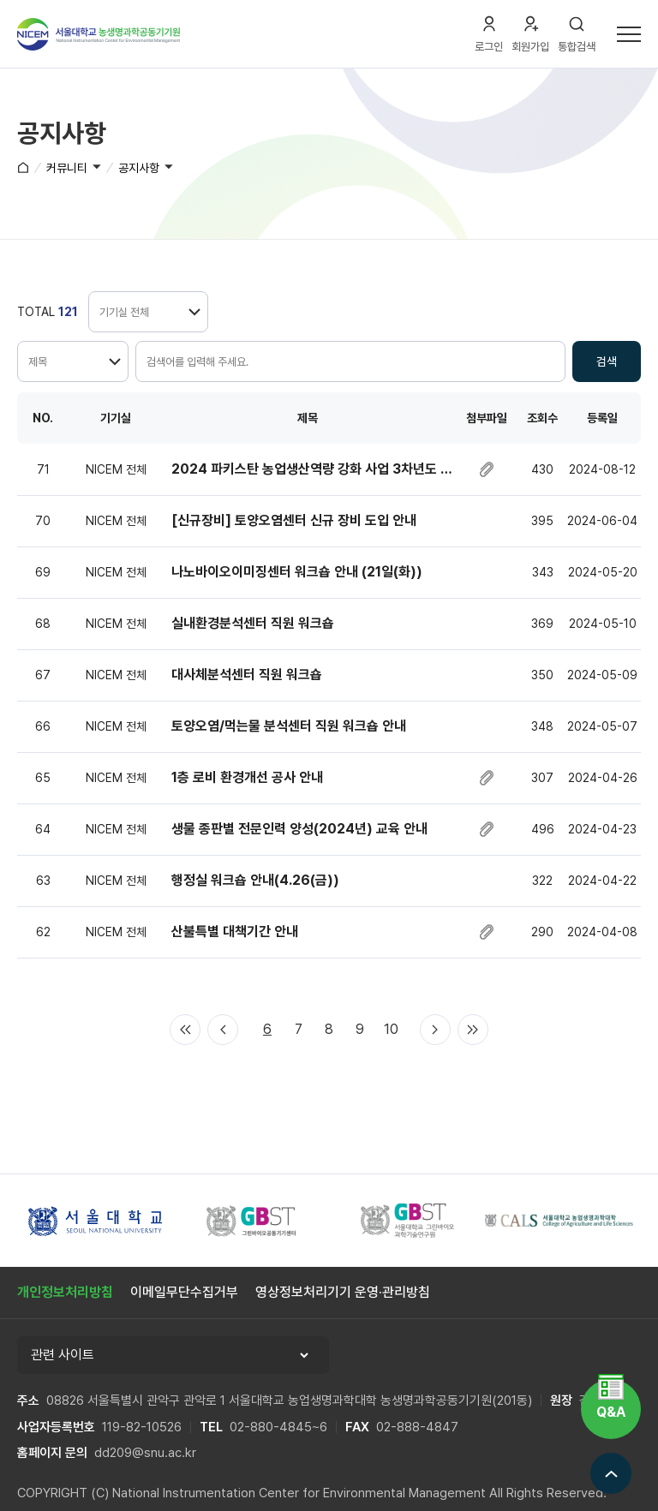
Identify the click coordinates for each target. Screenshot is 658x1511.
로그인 (489, 46)
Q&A (610, 1412)
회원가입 (530, 46)
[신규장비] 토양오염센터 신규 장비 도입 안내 (293, 520)
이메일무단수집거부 (184, 1292)
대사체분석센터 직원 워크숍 (246, 674)
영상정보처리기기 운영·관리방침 (342, 1292)
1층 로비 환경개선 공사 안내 (247, 777)
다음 (435, 1029)
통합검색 (576, 46)
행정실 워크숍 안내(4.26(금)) (255, 880)
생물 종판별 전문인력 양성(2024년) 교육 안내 (299, 829)
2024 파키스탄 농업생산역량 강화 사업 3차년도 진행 (311, 469)
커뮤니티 (66, 168)
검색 (606, 361)
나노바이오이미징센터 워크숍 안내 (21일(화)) (296, 572)
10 (391, 1029)
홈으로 (23, 167)
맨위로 (610, 1473)
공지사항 (138, 168)
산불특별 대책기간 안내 (234, 931)
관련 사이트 (62, 1355)
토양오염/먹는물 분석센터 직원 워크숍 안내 (288, 726)
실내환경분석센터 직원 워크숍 (252, 623)
